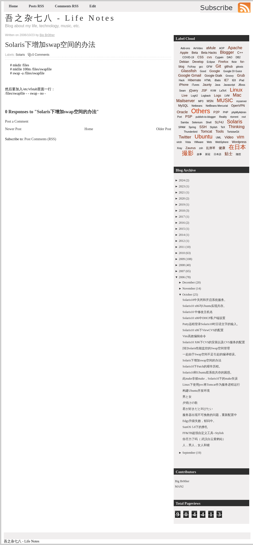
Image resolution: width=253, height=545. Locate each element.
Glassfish (189, 71)
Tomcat (206, 131)
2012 (182, 241)
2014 (182, 235)
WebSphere (222, 142)
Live (185, 95)
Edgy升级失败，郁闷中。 (199, 421)
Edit (92, 6)
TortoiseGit (233, 131)
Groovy (230, 75)
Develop (197, 62)
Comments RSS (67, 6)
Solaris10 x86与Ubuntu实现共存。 (204, 306)
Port (179, 117)
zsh (201, 148)
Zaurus (191, 148)
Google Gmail (189, 75)
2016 (182, 222)
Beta (195, 52)
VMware (198, 142)
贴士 (229, 154)
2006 (182, 277)
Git (218, 66)
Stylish (213, 127)
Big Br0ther (182, 481)
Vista (188, 142)
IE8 (234, 80)
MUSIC (225, 100)
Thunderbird (190, 131)
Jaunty (207, 85)
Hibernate (194, 80)
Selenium (197, 122)
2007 (182, 271)
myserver (241, 101)
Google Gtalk (213, 75)
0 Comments (40, 54)
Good (203, 71)
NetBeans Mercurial (217, 105)
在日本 (237, 147)
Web (209, 142)
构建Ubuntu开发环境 (196, 390)
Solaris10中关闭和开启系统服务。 (205, 300)
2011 (182, 247)
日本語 (217, 154)
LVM (227, 95)
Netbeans (197, 105)
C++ (240, 52)
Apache (235, 47)
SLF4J (219, 122)
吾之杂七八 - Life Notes (60, 17)
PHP (225, 112)
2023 (182, 186)
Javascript (229, 84)
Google (214, 71)
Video (229, 137)
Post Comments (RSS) (40, 139)
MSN (210, 101)
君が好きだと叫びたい (198, 409)
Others (200, 110)
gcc (201, 66)
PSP (188, 116)
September (189, 452)
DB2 (238, 57)
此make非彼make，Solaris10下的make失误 (210, 378)
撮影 (188, 153)
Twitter (185, 137)
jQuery (193, 90)
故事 (199, 154)
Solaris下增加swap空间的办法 (50, 44)
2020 (182, 198)
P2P (216, 112)
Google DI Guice (232, 71)
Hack (182, 80)
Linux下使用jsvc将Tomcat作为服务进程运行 (211, 384)
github (228, 66)
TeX (223, 127)
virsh (179, 142)
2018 (182, 210)
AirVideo (198, 48)
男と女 (187, 396)
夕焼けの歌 (190, 403)
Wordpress (239, 142)
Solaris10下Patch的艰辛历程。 (202, 366)
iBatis (217, 80)
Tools (219, 131)
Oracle (182, 112)
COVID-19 (188, 57)
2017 (182, 216)
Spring (192, 127)
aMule (211, 48)
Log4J (194, 95)
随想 (238, 154)
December (189, 282)
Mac (237, 95)
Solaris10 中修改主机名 (198, 312)
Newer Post (13, 129)
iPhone (183, 85)
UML (218, 137)
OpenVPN (238, 105)
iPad (241, 80)
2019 (182, 204)
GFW (209, 66)
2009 (182, 259)
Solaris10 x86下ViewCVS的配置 (203, 330)
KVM (213, 90)
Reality (223, 117)
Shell (208, 122)
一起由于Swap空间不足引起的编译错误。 (210, 354)
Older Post (163, 129)
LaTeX (222, 90)
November (189, 288)
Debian (184, 62)
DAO (229, 57)
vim (240, 136)
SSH (203, 127)
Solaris (20, 54)
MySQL (183, 105)
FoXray (192, 66)
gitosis (239, 66)
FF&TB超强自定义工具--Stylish (203, 433)
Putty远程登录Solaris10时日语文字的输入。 (211, 324)
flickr (234, 62)
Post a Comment (16, 121)
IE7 (226, 80)
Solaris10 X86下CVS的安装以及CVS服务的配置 (214, 342)
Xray (179, 148)
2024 (182, 180)
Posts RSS (36, 6)
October (187, 294)
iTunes (195, 84)
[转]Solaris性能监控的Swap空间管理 (206, 348)
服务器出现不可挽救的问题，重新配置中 (210, 415)
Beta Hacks (208, 52)
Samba (185, 122)
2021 (182, 192)
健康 (222, 148)
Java (217, 84)
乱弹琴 (210, 148)
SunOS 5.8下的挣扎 (195, 427)
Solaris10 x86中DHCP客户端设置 (204, 318)
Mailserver (185, 101)
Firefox (223, 62)
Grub (241, 75)
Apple (184, 52)
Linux (236, 90)
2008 (182, 265)
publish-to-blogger (206, 117)
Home (13, 6)
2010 (182, 253)
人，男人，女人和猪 (196, 445)
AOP (221, 48)
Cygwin (219, 57)
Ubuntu (203, 136)
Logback (206, 95)
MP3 (200, 101)
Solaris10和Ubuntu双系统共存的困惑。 (208, 372)
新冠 (207, 154)
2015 (182, 229)
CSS (200, 57)
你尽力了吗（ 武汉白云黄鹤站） (204, 439)
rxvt (244, 117)
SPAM (182, 127)
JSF (204, 90)
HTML (207, 80)
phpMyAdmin (239, 112)
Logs (217, 95)
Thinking (236, 126)
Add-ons (185, 48)
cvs (209, 57)
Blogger (227, 52)
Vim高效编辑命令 (194, 336)
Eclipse (211, 62)
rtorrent (234, 117)
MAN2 (179, 486)
